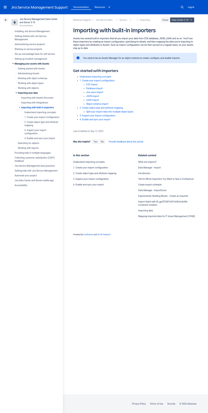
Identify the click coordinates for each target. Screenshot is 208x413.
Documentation (81, 7)
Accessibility (21, 185)
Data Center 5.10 (182, 20)
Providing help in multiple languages (33, 153)
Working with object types (31, 83)
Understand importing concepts (40, 112)
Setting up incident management (31, 59)
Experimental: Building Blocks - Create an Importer (163, 196)
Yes (95, 141)
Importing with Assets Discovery (37, 97)
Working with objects (28, 88)
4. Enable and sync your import (39, 138)
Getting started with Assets (31, 68)
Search (182, 7)
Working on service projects (28, 49)
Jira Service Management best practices (35, 166)
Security (171, 403)
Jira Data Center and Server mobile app (34, 180)
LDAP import (92, 100)
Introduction (144, 173)
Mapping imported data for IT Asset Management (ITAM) (166, 216)
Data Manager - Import (149, 167)
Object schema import (97, 104)
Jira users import (94, 92)
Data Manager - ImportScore (152, 190)
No (102, 141)
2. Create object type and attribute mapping (101, 107)
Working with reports (28, 148)
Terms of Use (156, 403)
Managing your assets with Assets (32, 63)
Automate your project (26, 175)
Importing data (145, 210)
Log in (191, 7)
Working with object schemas (32, 78)
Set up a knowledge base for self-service (35, 54)
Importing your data (28, 93)
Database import (94, 88)
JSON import (92, 96)
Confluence (88, 234)
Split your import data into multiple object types (109, 111)
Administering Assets (28, 73)
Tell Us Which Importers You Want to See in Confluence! (166, 179)
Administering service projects (30, 44)
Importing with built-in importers (37, 107)
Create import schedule (150, 184)
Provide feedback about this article (126, 141)
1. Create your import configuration (41, 117)
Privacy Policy (139, 403)
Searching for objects (28, 143)
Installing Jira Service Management (32, 31)
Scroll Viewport (104, 234)
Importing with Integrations (34, 102)
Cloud (165, 20)
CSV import (92, 84)
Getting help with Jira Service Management (36, 170)
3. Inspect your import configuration (97, 115)
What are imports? (147, 162)
